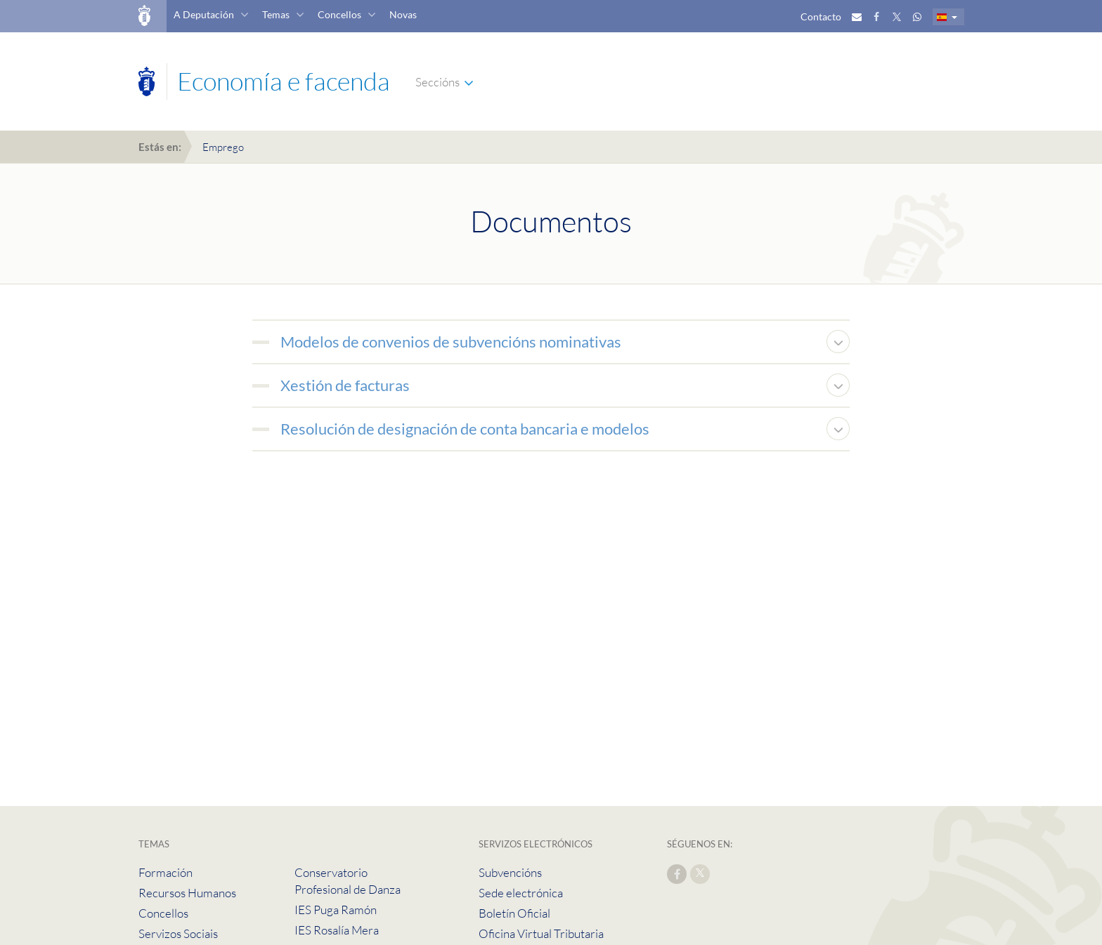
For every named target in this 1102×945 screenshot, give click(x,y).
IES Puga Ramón (335, 909)
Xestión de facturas (345, 385)
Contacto (820, 16)
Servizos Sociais (178, 933)
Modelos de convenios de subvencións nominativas (450, 341)
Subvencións (510, 872)
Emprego (223, 147)
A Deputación (204, 14)
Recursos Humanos (187, 892)
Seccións (437, 81)
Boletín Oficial (514, 913)
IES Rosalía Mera (336, 930)
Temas (276, 14)
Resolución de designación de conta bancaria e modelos (464, 428)
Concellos (339, 14)
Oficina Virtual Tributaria (541, 933)
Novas (403, 14)
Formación (165, 872)
